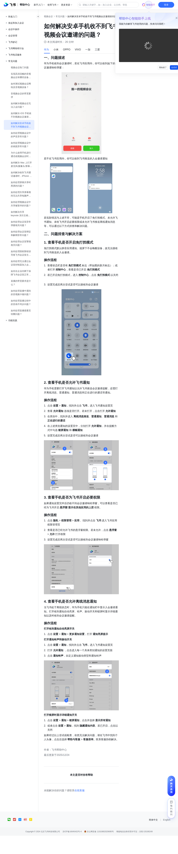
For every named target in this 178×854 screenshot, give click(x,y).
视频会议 (55, 16)
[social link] (10, 837)
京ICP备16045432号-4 (72, 850)
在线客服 (86, 808)
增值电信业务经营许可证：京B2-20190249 (134, 850)
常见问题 (67, 16)
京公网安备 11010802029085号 (99, 850)
